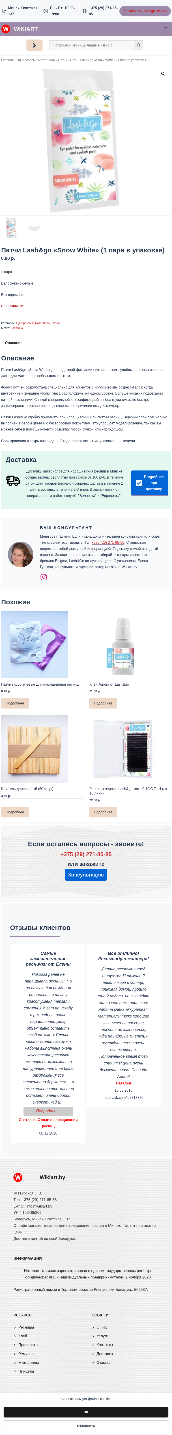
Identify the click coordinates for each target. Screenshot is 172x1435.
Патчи (62, 60)
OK (86, 1412)
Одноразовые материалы (35, 60)
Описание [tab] (13, 343)
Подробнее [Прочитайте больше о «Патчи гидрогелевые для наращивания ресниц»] (15, 703)
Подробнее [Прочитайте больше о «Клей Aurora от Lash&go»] (103, 703)
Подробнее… (54, 1110)
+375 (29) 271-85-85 (108, 542)
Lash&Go (17, 328)
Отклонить (86, 1426)
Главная (7, 60)
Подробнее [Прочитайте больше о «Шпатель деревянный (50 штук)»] (15, 812)
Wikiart (26, 29)
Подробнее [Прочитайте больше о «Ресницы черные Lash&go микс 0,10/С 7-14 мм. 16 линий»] (103, 812)
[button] (163, 74)
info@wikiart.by (39, 1206)
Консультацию (86, 875)
